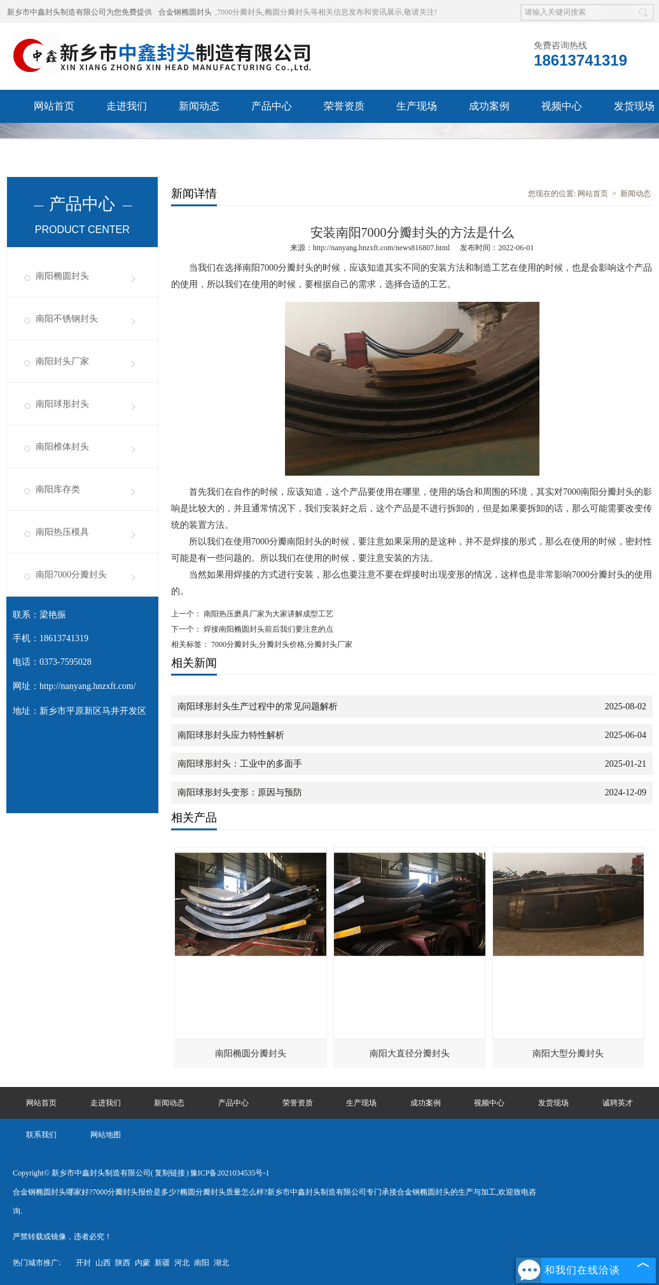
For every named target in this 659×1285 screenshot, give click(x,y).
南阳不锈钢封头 (67, 318)
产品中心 (271, 106)
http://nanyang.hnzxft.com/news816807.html (381, 247)
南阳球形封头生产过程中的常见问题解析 (257, 706)
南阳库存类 (58, 489)
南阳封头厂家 (62, 361)
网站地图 (105, 1134)
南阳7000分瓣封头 (71, 574)
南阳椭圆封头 (62, 276)
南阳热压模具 (62, 532)
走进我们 (126, 106)
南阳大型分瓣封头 (568, 1053)
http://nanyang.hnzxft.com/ (87, 686)
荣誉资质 (344, 106)
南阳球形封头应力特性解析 (230, 735)
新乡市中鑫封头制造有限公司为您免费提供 (79, 12)
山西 (103, 1262)
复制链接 (170, 1172)
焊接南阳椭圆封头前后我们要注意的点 (267, 629)
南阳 (201, 1262)
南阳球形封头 (62, 404)
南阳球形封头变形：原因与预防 (239, 792)
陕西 (122, 1262)
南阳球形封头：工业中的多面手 (239, 764)
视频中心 (561, 106)
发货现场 (553, 1102)
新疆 (162, 1262)
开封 (83, 1262)
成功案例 (489, 106)
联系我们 (126, 139)
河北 (182, 1262)
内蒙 (142, 1262)
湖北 (221, 1262)
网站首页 (54, 106)
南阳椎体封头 (62, 446)
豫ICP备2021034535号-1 (230, 1172)
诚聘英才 (54, 139)
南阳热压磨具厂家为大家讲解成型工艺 (267, 613)
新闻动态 (199, 106)
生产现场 (416, 106)
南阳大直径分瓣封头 (410, 1053)
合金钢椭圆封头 (185, 12)
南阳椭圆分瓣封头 (250, 1053)
